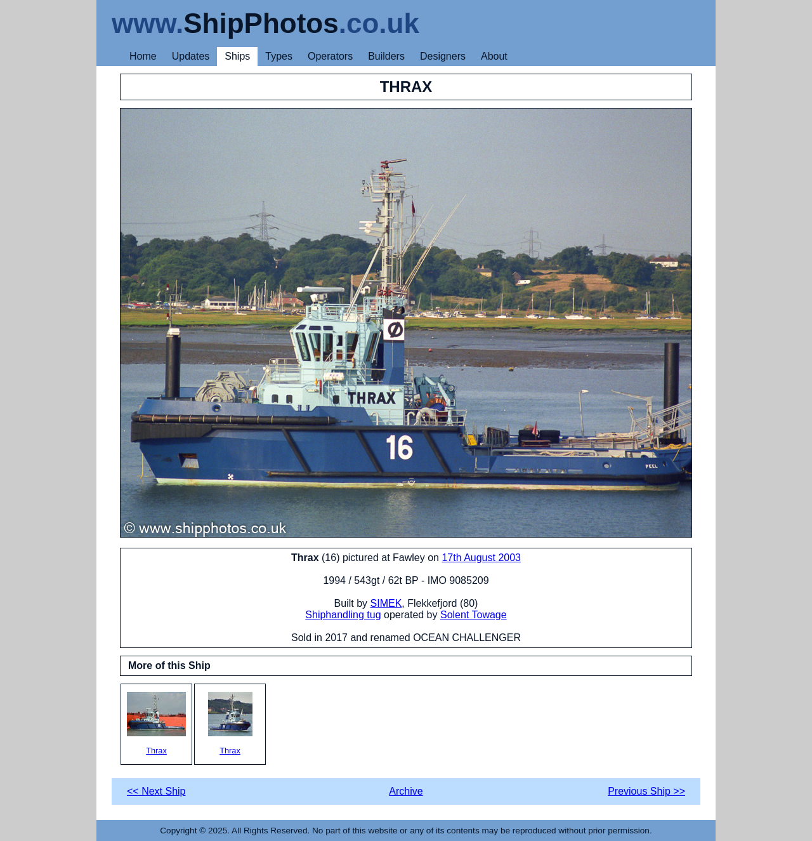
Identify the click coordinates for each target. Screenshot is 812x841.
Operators (330, 56)
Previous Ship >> (646, 791)
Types (278, 56)
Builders (386, 56)
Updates (191, 56)
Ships (237, 56)
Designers (443, 56)
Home (143, 56)
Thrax (156, 723)
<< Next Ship (156, 791)
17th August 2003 (481, 557)
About (494, 56)
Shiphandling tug (343, 614)
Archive (405, 791)
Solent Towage (473, 614)
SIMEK (386, 603)
